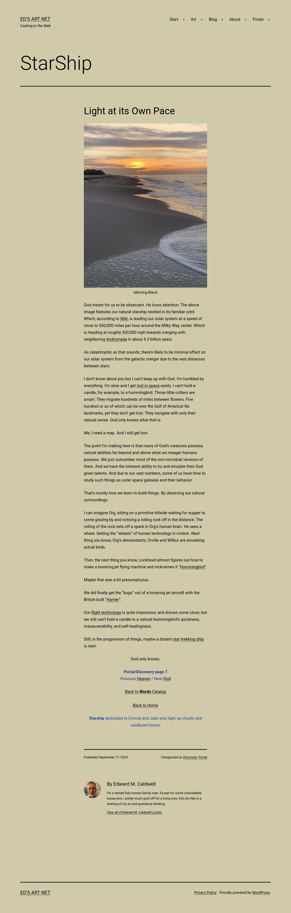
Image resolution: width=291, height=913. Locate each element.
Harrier (112, 599)
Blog (213, 19)
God (167, 678)
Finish (258, 19)
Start (174, 19)
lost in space (148, 385)
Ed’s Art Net (35, 19)
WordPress (261, 892)
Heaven (143, 678)
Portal (202, 757)
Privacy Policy (205, 892)
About (235, 19)
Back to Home (145, 705)
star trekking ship (188, 639)
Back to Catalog (145, 691)
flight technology (106, 612)
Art (193, 19)
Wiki (124, 318)
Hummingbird (192, 566)
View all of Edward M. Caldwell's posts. (135, 812)
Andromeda (116, 339)
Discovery (190, 757)
